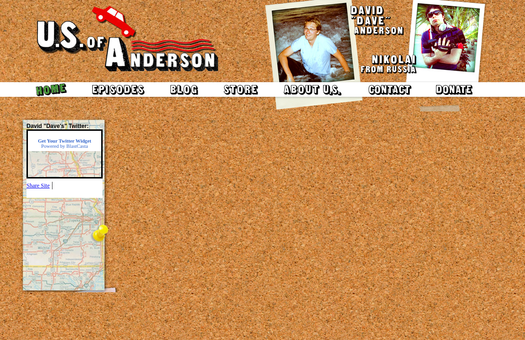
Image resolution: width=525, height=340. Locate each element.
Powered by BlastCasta (64, 143)
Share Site (38, 185)
